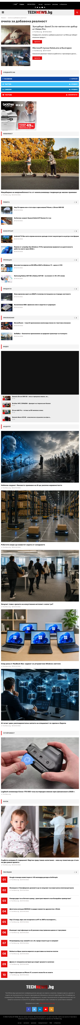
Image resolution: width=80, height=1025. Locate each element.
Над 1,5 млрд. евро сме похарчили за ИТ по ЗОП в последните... (33, 920)
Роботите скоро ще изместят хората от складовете (23, 545)
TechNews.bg (38, 32)
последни (7, 872)
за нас (41, 4)
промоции (7, 260)
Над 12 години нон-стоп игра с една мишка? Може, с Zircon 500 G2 (39, 207)
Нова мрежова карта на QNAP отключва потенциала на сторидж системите (42, 294)
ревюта (6, 202)
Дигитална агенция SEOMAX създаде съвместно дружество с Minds (34, 909)
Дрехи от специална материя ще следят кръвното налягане (31, 962)
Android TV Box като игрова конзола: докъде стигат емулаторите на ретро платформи (46, 236)
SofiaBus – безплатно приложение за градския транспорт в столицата (40, 334)
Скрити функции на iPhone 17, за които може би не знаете (31, 972)
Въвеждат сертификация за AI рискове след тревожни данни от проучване (37, 930)
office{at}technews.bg (47, 1003)
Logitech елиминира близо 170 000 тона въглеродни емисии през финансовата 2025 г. (38, 792)
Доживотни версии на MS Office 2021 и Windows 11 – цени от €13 (38, 265)
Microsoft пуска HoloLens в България (52, 48)
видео (6, 346)
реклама (55, 4)
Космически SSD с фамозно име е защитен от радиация (34, 305)
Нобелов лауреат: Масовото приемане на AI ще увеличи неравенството (31, 485)
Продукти (7, 289)
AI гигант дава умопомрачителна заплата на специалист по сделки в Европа (33, 723)
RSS (51, 1023)
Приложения (8, 318)
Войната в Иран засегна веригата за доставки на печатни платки (33, 951)
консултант (8, 231)
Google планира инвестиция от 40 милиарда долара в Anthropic (33, 877)
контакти (47, 4)
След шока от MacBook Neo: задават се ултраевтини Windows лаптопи (31, 664)
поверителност (43, 1023)
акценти (7, 426)
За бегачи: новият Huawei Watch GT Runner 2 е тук (32, 218)
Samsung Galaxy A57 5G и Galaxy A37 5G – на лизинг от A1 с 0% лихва (39, 276)
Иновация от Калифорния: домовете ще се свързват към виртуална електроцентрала (41, 888)
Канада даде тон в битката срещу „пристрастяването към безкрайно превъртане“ (40, 898)
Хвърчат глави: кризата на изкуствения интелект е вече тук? (27, 604)
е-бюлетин (63, 4)
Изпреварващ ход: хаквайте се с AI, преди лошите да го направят (33, 941)
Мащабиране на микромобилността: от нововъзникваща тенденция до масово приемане (39, 192)
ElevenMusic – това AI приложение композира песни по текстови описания (42, 323)
